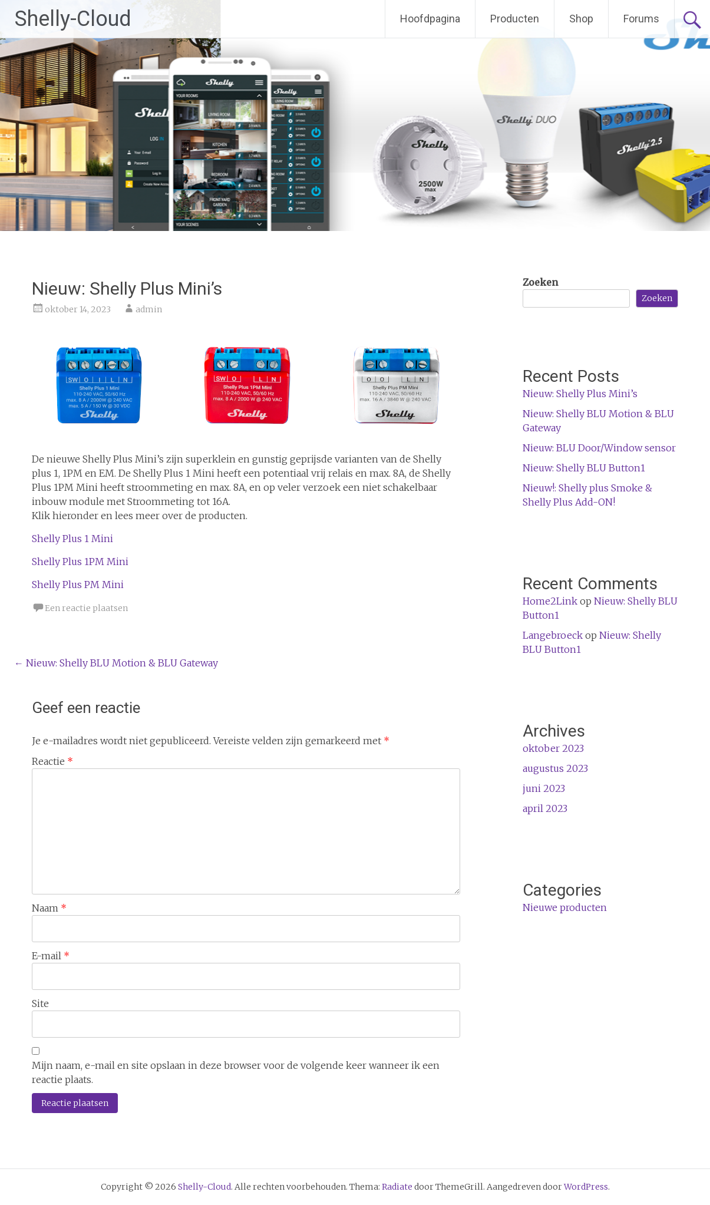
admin (149, 309)
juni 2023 (544, 788)
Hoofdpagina (430, 18)
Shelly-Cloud (73, 18)
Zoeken (540, 282)
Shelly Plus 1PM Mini (80, 561)
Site (40, 1003)
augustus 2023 (555, 768)
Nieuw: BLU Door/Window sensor (599, 448)
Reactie (52, 761)
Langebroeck (553, 635)
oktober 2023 (553, 748)
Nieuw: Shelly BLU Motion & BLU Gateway (116, 663)
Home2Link (550, 601)
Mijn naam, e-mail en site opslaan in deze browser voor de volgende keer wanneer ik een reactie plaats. (236, 1072)
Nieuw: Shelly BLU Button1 (584, 468)
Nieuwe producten (565, 907)
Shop (581, 18)
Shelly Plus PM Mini (78, 584)
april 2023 (545, 808)
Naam (49, 908)
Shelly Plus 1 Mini (72, 538)
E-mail (51, 956)
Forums (641, 18)
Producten (514, 18)
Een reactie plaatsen (86, 608)
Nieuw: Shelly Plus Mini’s (580, 394)
